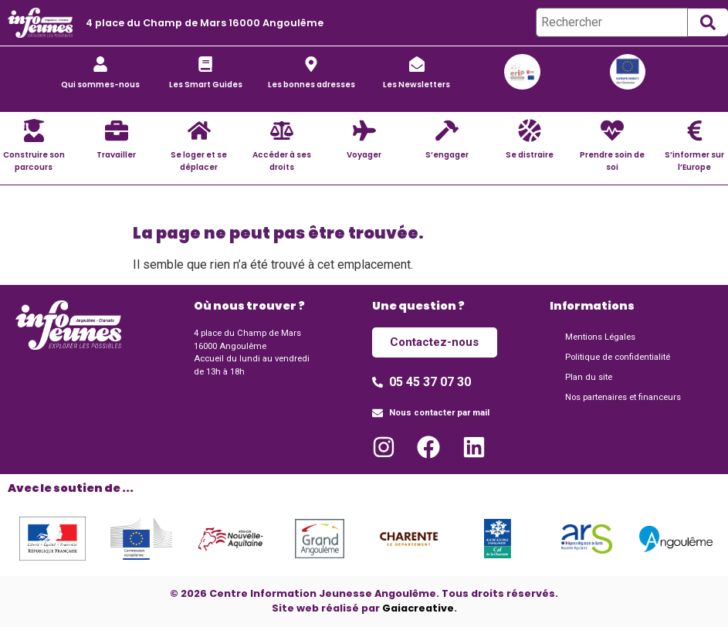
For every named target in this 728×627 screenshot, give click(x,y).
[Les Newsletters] (417, 64)
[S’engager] (447, 130)
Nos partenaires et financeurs (623, 397)
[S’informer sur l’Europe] (694, 130)
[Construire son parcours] (34, 130)
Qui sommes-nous (100, 84)
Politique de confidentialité (617, 357)
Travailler (116, 155)
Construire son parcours (34, 160)
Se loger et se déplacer (199, 160)
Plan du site (588, 377)
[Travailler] (116, 130)
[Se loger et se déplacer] (199, 130)
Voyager (364, 155)
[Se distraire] (529, 130)
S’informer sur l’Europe (694, 160)
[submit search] (708, 22)
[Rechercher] (612, 22)
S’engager (447, 155)
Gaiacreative (418, 608)
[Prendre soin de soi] (612, 130)
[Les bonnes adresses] (311, 64)
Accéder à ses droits (281, 160)
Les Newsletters (416, 84)
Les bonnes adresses (311, 84)
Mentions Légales (600, 337)
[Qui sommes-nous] (100, 64)
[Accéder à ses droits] (281, 130)
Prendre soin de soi (612, 160)
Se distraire (530, 155)
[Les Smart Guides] (205, 64)
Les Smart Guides (205, 84)
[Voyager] (364, 130)
